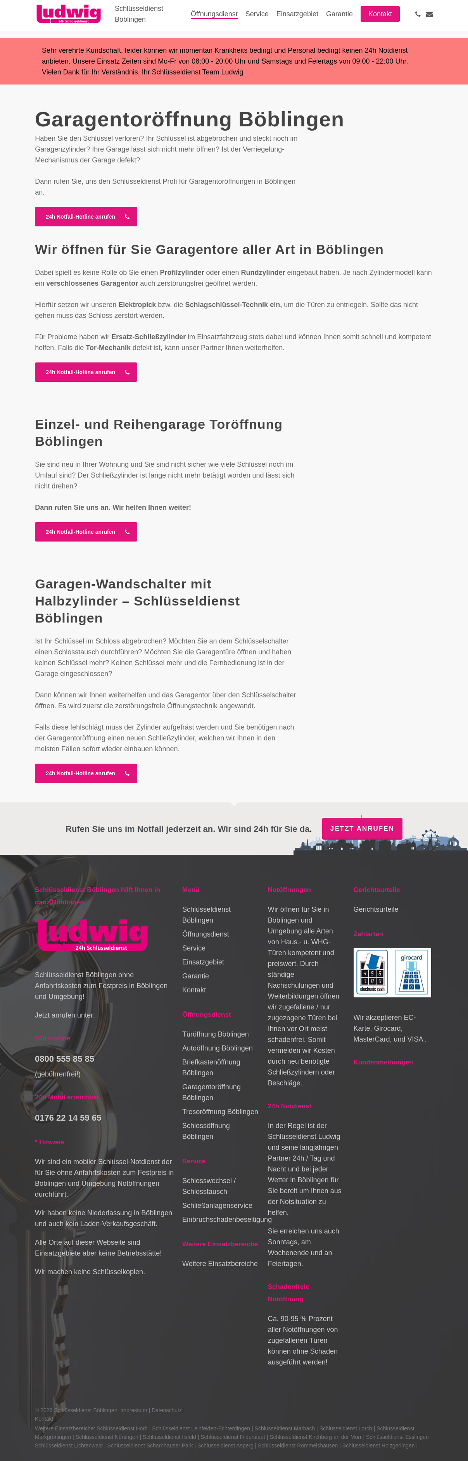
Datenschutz (167, 1410)
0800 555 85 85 (64, 1059)
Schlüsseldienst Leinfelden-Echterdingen (201, 1428)
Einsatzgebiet (203, 962)
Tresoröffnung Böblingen (220, 1112)
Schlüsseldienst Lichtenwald (69, 1445)
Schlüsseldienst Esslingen (397, 1437)
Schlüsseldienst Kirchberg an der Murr (315, 1437)
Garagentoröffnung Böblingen (211, 1092)
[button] (86, 216)
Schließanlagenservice (217, 1205)
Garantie (195, 976)
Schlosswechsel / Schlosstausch (209, 1186)
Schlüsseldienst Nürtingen (107, 1437)
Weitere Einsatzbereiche (220, 1264)
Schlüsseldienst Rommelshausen (298, 1445)
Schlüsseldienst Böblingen (206, 915)
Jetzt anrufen (362, 828)
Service (194, 948)
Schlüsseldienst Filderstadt (232, 1437)
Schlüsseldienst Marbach (285, 1428)
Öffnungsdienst (205, 934)
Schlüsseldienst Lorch (345, 1428)
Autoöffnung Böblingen (217, 1048)
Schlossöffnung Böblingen (206, 1131)
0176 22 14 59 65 (68, 1118)
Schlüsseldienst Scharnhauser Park (150, 1445)
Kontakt (194, 990)
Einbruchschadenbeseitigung (221, 1219)
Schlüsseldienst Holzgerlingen (378, 1445)
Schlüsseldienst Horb (122, 1428)
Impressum (133, 1410)
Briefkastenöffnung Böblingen (211, 1067)
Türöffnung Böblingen (215, 1034)
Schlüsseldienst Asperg (225, 1445)
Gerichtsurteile (376, 909)
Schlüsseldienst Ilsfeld (169, 1437)
